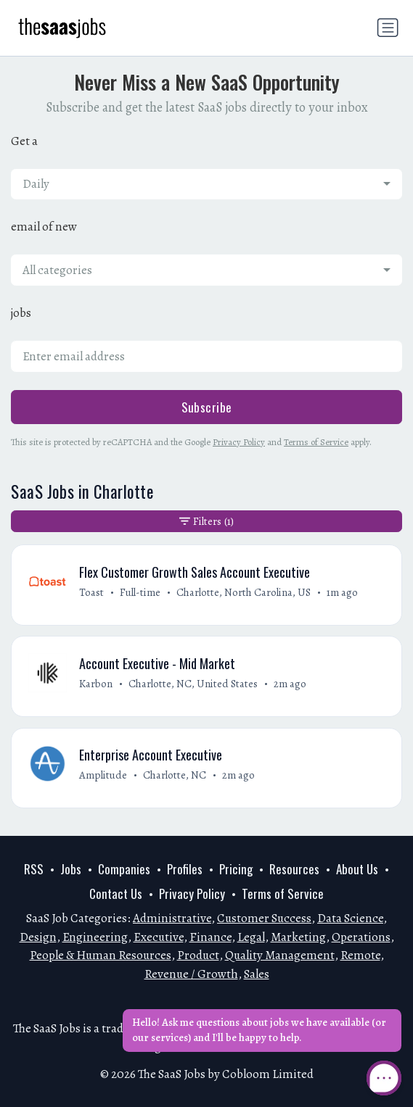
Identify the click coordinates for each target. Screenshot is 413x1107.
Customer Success (264, 918)
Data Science (350, 918)
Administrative (172, 918)
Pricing (236, 869)
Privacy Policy (239, 442)
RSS (34, 869)
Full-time (140, 592)
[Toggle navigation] (387, 27)
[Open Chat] (384, 1078)
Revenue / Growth (191, 974)
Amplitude (103, 775)
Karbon (96, 683)
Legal (251, 937)
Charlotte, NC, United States (193, 683)
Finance (210, 937)
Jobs (70, 869)
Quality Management (280, 955)
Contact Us (115, 893)
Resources (294, 869)
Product (198, 955)
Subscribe (206, 407)
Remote (360, 955)
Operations (361, 937)
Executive (159, 937)
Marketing (298, 937)
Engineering (95, 937)
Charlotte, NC (174, 775)
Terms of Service (316, 442)
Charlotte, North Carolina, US (243, 592)
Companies (124, 869)
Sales (256, 974)
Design (38, 937)
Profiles (185, 869)
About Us (357, 869)
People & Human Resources (100, 955)
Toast (91, 592)
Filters (206, 521)
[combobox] (206, 184)
